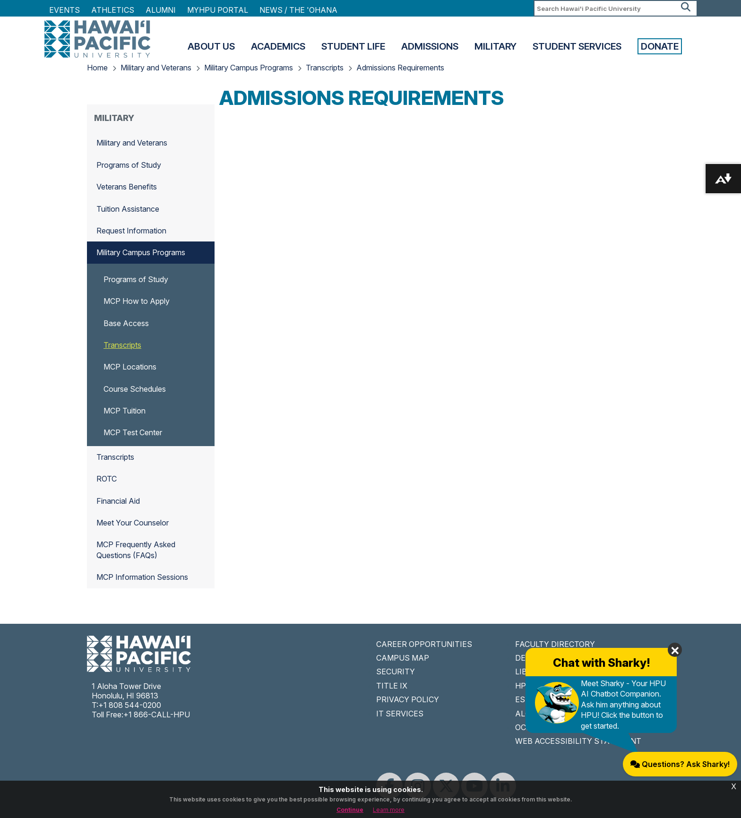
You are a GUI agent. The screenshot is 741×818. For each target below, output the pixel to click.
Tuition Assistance (127, 209)
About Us (211, 46)
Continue (349, 809)
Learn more (389, 809)
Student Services (577, 46)
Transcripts (325, 67)
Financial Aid (118, 501)
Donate (660, 46)
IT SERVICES (399, 713)
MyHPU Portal (217, 10)
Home (97, 67)
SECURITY (395, 671)
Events (64, 10)
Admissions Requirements (400, 67)
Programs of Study (128, 165)
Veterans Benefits (126, 186)
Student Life (353, 46)
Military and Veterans (156, 67)
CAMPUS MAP (402, 658)
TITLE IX (391, 685)
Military (495, 46)
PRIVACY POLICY (407, 699)
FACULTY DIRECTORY (555, 644)
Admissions (429, 46)
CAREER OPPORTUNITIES (424, 644)
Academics (278, 46)
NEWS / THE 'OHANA (298, 10)
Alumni (161, 10)
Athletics (112, 10)
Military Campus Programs (248, 67)
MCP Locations (129, 366)
